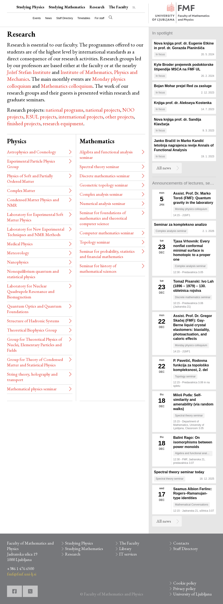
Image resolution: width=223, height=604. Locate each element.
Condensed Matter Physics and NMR (33, 202)
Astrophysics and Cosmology (31, 152)
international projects (81, 116)
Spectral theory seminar (99, 166)
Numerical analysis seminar (102, 203)
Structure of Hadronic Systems (33, 321)
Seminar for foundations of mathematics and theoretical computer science (103, 218)
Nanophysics (18, 262)
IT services (128, 554)
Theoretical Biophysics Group (32, 330)
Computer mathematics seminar (107, 233)
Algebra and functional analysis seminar (106, 154)
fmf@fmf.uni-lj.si (21, 574)
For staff (99, 18)
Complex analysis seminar (101, 194)
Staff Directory (64, 18)
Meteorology (18, 253)
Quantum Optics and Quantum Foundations (34, 308)
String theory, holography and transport (32, 376)
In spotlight (162, 33)
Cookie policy (184, 583)
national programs (64, 109)
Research (96, 7)
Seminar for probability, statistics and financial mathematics (107, 254)
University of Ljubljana (192, 594)
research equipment (63, 123)
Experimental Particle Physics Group (31, 163)
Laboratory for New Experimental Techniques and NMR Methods (35, 231)
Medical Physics (20, 244)
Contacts (181, 543)
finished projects (24, 123)
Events (37, 18)
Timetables (83, 18)
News (48, 18)
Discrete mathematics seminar (105, 176)
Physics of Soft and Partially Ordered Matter (30, 178)
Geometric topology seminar (104, 185)
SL (134, 7)
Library (125, 548)
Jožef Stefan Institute (29, 72)
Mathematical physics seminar (32, 389)
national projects (103, 109)
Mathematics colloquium (67, 85)
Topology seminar (95, 242)
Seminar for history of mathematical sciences (98, 268)
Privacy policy (184, 588)
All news (164, 168)
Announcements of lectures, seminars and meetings (184, 183)
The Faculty (118, 7)
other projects (119, 116)
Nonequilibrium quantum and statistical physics (33, 274)
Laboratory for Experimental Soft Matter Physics (35, 217)
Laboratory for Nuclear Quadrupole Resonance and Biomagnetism (30, 291)
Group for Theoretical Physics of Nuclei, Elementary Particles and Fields (34, 345)
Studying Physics (30, 7)
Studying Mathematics (67, 7)
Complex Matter (21, 190)
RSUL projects (41, 116)
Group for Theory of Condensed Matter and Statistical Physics (35, 362)
